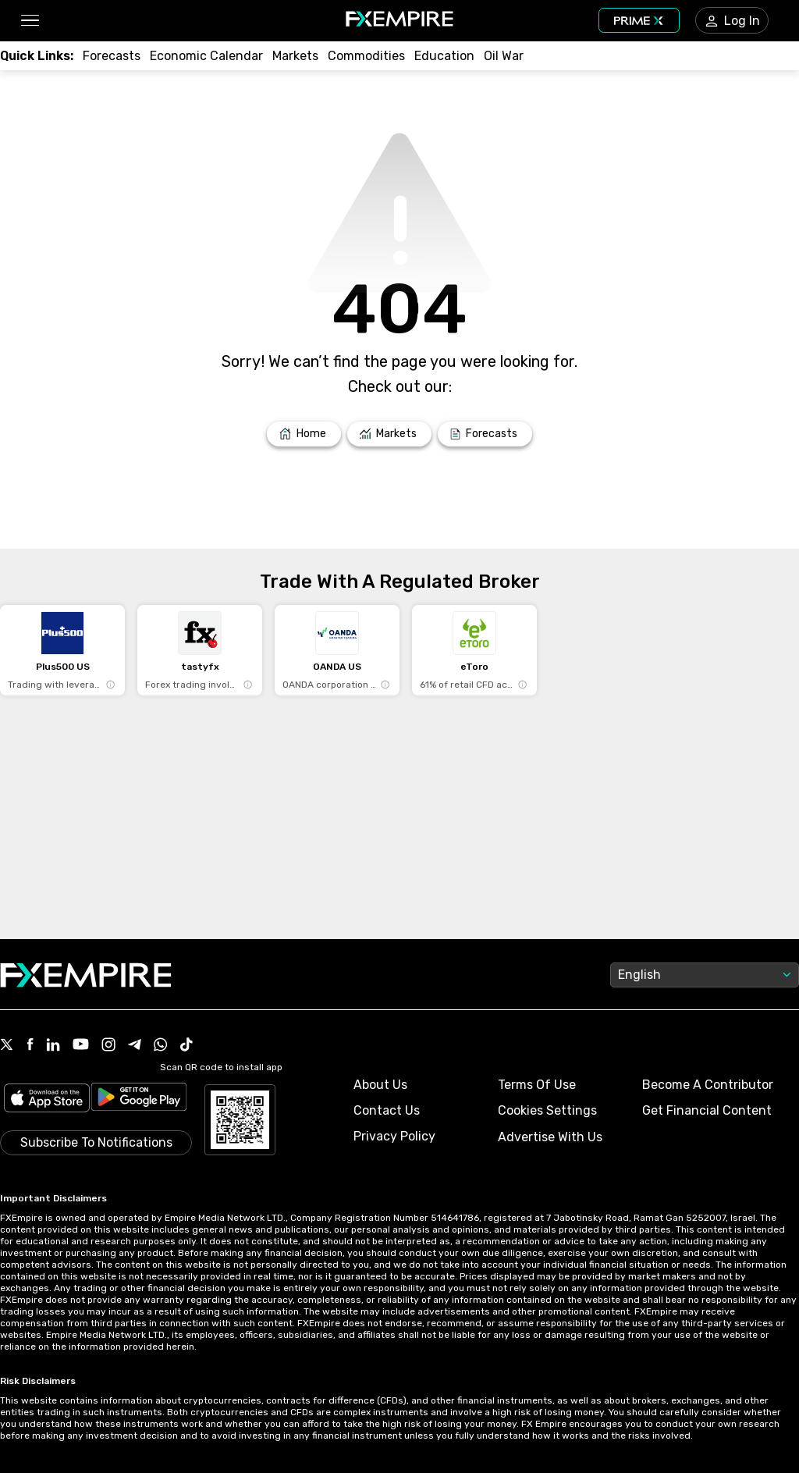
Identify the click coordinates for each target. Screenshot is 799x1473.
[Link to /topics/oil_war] (504, 55)
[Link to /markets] (295, 55)
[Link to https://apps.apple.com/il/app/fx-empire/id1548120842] (47, 1099)
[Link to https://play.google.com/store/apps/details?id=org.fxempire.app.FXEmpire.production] (139, 1099)
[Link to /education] (444, 55)
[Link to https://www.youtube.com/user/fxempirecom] (81, 1045)
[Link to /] (304, 434)
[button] (29, 20)
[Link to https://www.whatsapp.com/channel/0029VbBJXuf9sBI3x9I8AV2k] (161, 1046)
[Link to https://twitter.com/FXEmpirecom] (7, 1046)
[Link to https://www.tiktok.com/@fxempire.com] (186, 1046)
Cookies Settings (547, 1110)
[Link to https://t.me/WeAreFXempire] (134, 1046)
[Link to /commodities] (366, 55)
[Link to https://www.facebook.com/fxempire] (30, 1045)
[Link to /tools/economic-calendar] (206, 55)
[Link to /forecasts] (111, 55)
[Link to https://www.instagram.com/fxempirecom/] (108, 1046)
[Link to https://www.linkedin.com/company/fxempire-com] (53, 1046)
